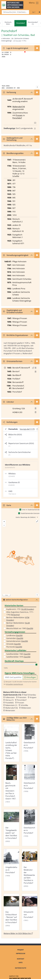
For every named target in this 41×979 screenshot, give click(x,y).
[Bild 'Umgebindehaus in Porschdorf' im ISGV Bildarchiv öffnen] (11, 870)
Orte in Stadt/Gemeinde (31, 510)
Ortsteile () (13, 644)
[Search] (15, 12)
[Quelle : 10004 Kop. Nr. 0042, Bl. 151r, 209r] (35, 367)
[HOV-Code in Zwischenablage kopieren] (14, 41)
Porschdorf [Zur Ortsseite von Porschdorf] (21, 700)
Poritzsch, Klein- (8, 23)
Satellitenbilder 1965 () (18, 654)
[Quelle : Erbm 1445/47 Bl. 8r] (35, 371)
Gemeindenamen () (17, 641)
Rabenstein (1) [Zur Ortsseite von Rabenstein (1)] (11, 705)
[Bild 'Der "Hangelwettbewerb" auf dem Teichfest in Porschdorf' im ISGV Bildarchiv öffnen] (11, 827)
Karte (7, 505)
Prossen (19, 115)
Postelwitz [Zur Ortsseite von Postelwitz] (9, 702)
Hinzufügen (30, 677)
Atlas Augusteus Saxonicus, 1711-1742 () (20, 613)
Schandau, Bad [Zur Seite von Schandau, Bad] (26, 35)
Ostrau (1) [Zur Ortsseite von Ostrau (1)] (9, 700)
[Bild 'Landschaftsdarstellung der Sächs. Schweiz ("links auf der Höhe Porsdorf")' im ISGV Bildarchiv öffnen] (11, 743)
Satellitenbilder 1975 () (18, 657)
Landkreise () (14, 635)
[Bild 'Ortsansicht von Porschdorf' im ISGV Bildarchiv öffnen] (30, 912)
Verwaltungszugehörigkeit (15, 255)
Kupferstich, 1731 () (20, 609)
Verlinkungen (10, 422)
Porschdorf (17, 118)
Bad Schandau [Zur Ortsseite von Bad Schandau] (30, 695)
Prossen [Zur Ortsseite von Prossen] (20, 702)
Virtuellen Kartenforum (14, 684)
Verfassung (9, 92)
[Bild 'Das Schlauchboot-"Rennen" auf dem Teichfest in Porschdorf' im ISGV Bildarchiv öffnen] (11, 912)
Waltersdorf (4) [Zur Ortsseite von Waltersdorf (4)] (11, 708)
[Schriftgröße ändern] (34, 12)
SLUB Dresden (27, 609)
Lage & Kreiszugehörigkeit (15, 48)
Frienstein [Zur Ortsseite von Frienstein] (22, 697)
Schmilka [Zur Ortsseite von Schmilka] (24, 705)
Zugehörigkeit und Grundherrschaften (13, 311)
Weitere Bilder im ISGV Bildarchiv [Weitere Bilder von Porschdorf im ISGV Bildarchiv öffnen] (18, 933)
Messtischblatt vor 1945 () (19, 628)
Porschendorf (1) (33, 23)
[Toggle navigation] (34, 3)
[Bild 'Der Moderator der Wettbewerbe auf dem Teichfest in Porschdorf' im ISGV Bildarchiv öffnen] (30, 870)
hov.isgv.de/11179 (27, 429)
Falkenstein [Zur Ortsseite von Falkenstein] (10, 697)
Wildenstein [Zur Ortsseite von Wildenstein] (26, 708)
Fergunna (15, 614)
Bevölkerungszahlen (13, 153)
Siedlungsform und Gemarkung (12, 139)
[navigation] (20, 23)
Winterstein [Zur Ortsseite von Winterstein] (10, 710)
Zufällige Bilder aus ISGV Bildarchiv (15, 719)
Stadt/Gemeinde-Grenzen (30, 513)
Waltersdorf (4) (18, 106)
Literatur (8, 402)
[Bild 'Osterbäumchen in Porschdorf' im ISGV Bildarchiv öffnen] (30, 743)
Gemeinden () (14, 638)
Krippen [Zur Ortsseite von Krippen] (33, 697)
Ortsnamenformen (12, 361)
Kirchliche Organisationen (15, 335)
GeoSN (30, 628)
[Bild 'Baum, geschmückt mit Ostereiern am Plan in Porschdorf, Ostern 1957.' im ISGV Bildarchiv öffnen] (11, 785)
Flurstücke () (14, 647)
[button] (35, 368)
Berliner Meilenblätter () (17, 618)
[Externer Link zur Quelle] (33, 367)
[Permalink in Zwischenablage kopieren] (37, 429)
